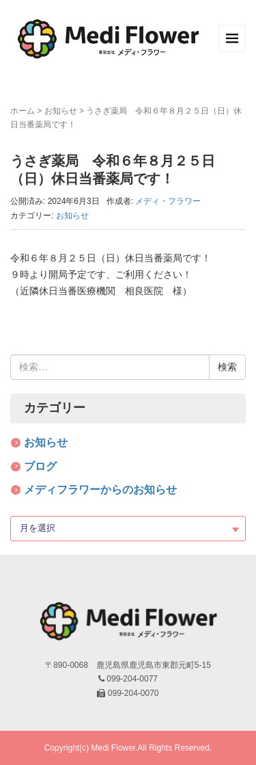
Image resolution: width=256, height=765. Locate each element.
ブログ (40, 466)
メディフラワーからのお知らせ (100, 489)
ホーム (22, 111)
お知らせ (60, 111)
